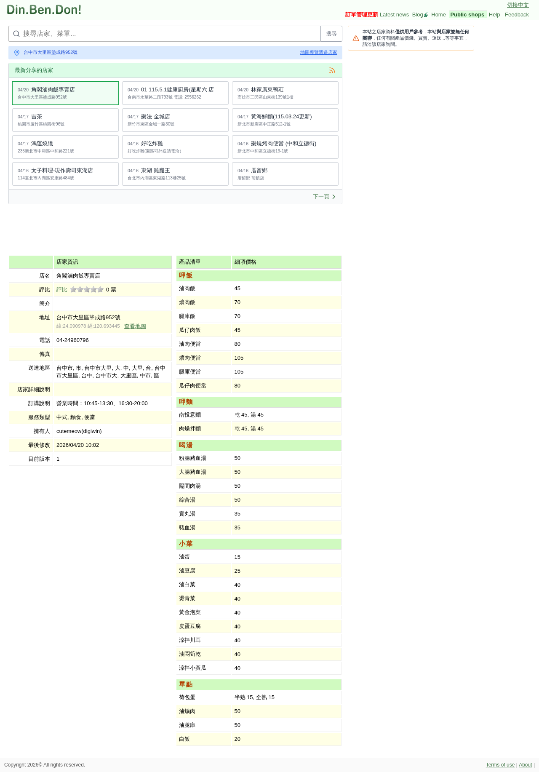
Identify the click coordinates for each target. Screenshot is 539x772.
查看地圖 (135, 326)
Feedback (517, 14)
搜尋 (331, 33)
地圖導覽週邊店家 (318, 52)
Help (494, 14)
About (525, 765)
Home (438, 14)
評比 (61, 289)
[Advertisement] (161, 229)
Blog (417, 14)
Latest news (395, 14)
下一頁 (324, 196)
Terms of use (500, 765)
